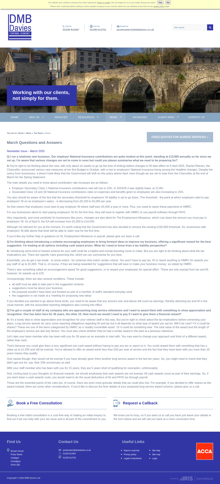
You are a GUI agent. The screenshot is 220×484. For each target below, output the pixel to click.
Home (14, 117)
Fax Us (97, 26)
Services (61, 117)
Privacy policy (130, 454)
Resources (86, 117)
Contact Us (196, 117)
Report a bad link (131, 450)
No (168, 2)
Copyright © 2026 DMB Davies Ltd (23, 478)
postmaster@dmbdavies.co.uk (135, 29)
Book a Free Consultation (34, 403)
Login (154, 458)
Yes (160, 2)
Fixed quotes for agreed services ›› (180, 137)
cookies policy (159, 6)
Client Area (166, 117)
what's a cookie (103, 3)
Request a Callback (135, 403)
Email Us (124, 26)
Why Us (34, 117)
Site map (156, 454)
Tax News (38, 133)
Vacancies (139, 117)
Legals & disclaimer (133, 458)
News (113, 117)
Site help (156, 450)
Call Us (68, 26)
